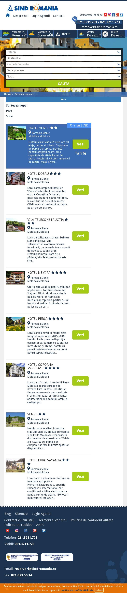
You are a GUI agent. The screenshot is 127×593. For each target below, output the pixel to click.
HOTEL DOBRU (44, 174)
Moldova (45, 136)
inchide (99, 590)
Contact (58, 15)
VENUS (36, 414)
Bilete (114, 33)
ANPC (40, 525)
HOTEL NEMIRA (46, 273)
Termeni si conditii (52, 520)
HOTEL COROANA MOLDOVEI (43, 366)
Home (7, 94)
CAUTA (63, 84)
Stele (9, 116)
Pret (9, 111)
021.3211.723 (24, 544)
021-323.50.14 (21, 575)
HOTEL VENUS (42, 128)
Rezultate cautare (23, 94)
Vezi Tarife (80, 145)
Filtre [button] (63, 99)
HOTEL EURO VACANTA (48, 461)
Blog (7, 514)
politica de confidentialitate (77, 590)
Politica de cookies (18, 525)
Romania (37, 133)
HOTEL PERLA (45, 319)
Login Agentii (41, 15)
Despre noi (20, 15)
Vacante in (18, 33)
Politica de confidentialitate (92, 520)
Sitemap (21, 514)
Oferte (91, 33)
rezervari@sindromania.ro (100, 27)
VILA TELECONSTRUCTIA (47, 221)
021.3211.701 (27, 538)
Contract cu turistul (19, 520)
